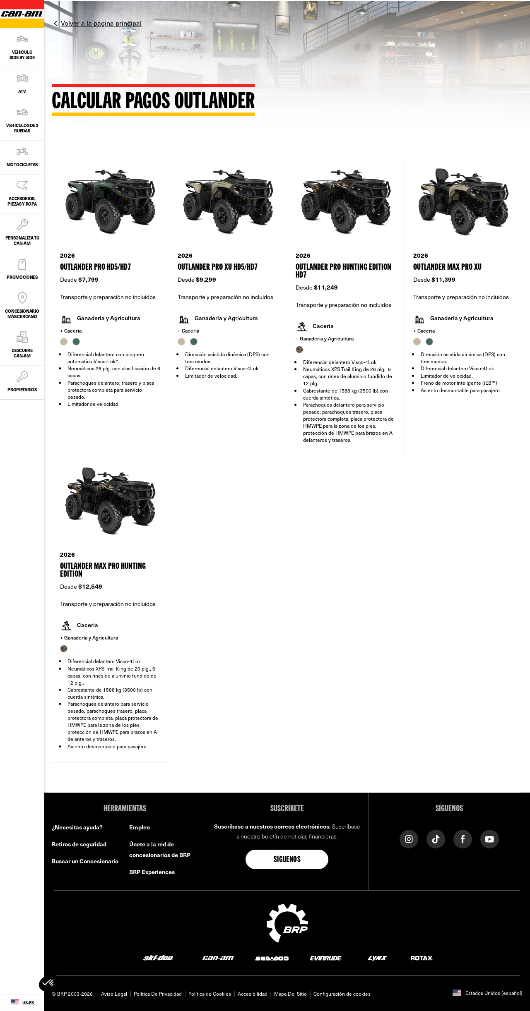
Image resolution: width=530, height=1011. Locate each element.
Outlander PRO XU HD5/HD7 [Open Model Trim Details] (218, 267)
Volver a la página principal (101, 23)
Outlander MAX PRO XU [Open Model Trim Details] (447, 267)
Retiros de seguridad (79, 844)
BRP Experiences (152, 871)
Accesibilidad (252, 993)
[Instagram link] (409, 838)
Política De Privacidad (158, 993)
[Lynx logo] (377, 958)
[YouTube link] (489, 838)
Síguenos (287, 860)
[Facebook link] (462, 838)
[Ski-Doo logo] (158, 958)
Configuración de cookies (342, 993)
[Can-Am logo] (218, 958)
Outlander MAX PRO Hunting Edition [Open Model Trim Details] (103, 570)
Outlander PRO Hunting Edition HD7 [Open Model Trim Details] (343, 271)
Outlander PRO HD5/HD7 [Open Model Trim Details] (95, 267)
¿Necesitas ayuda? (77, 827)
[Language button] (22, 1002)
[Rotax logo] (422, 958)
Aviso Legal (114, 993)
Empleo (139, 827)
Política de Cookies (209, 993)
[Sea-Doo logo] (272, 958)
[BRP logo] (287, 922)
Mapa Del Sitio (290, 993)
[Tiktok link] (435, 838)
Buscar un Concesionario (85, 861)
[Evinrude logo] (326, 958)
